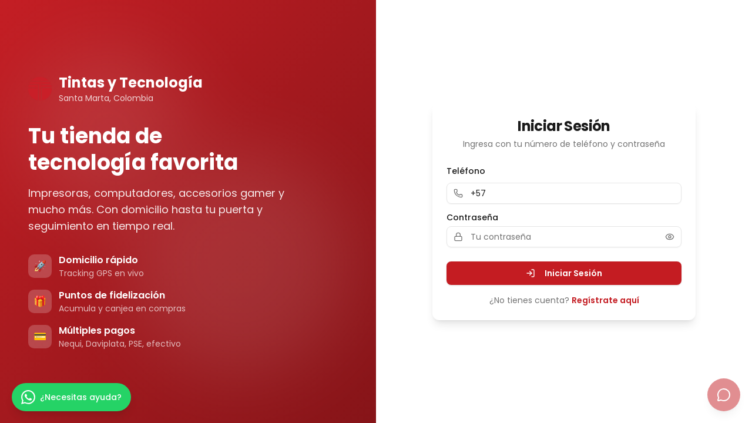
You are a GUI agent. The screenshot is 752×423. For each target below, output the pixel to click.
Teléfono (465, 171)
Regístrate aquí (605, 300)
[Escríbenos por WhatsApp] (71, 397)
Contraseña (472, 217)
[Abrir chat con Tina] (723, 394)
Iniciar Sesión (564, 273)
